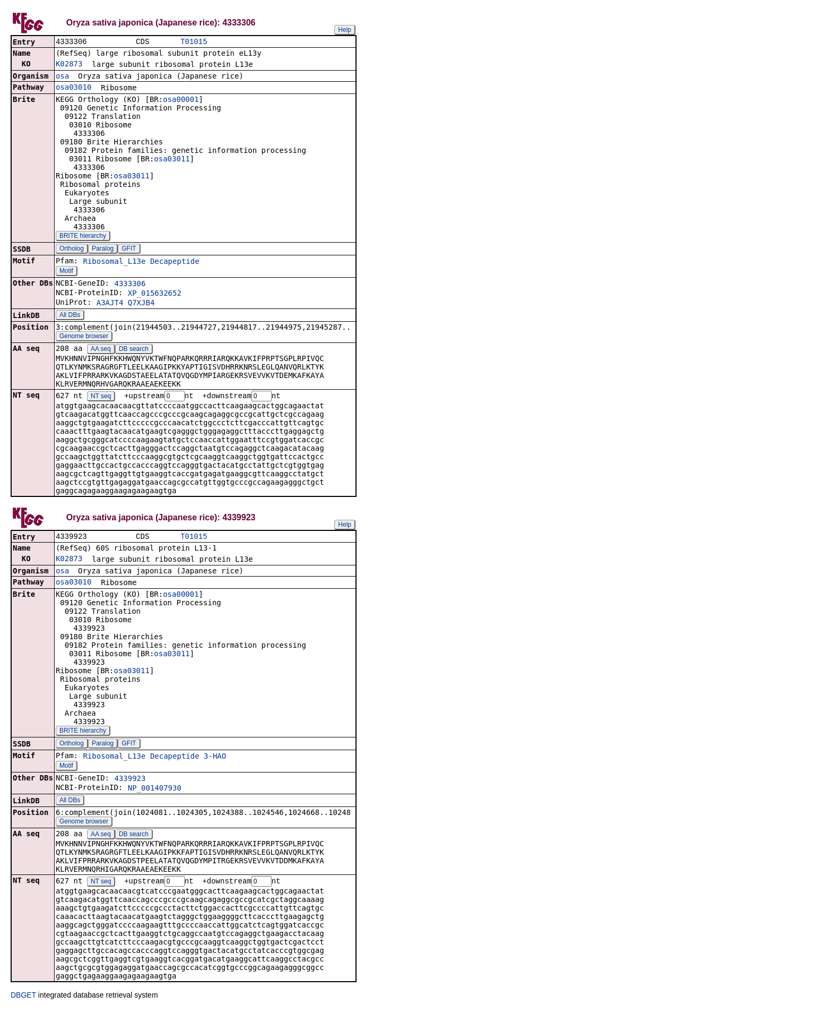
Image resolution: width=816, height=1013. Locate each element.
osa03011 (171, 160)
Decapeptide (174, 262)
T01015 (193, 42)
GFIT (128, 249)
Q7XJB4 (141, 303)
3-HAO (215, 758)
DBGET (23, 998)
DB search (134, 350)
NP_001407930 (154, 790)
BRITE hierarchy (82, 237)
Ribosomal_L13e (114, 262)
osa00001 (180, 100)
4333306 (129, 284)
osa (62, 77)
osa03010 (73, 88)
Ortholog (71, 249)
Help (344, 29)
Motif (66, 272)
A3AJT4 (110, 303)
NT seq (101, 397)
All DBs (69, 316)
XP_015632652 (154, 294)
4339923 (129, 781)
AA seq (101, 350)
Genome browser (83, 337)
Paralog (103, 249)
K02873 (69, 65)
